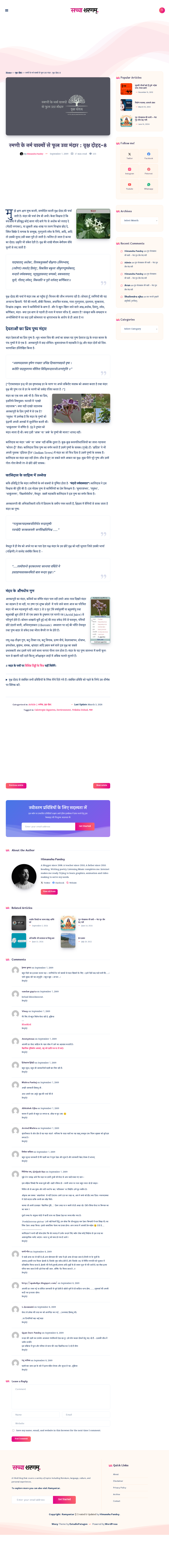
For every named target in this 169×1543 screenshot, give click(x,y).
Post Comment (21, 1447)
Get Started (83, 835)
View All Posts (53, 900)
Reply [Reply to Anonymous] (24, 1060)
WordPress (111, 1532)
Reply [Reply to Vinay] (24, 1036)
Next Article (101, 793)
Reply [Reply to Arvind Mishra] (24, 1149)
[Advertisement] (84, 45)
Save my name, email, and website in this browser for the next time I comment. (58, 1439)
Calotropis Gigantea (44, 718)
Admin (127, 269)
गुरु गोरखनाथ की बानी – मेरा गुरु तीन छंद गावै (90, 929)
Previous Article (16, 793)
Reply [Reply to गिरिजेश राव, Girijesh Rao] (24, 1249)
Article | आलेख (35, 713)
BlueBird (26, 1033)
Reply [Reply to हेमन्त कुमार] (24, 989)
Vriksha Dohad (80, 718)
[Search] (160, 10)
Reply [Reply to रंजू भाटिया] (24, 1378)
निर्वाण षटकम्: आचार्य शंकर (145, 109)
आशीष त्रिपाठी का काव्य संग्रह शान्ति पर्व (42, 929)
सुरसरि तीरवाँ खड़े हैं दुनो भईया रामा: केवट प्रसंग (146, 94)
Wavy (55, 1532)
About (116, 1482)
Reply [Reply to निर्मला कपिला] (24, 1169)
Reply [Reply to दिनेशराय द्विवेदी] (24, 1080)
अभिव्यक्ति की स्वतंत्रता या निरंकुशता (42, 946)
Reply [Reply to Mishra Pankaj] (24, 1106)
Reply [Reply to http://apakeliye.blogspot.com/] (24, 1304)
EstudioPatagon (78, 1532)
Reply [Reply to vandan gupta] (24, 1009)
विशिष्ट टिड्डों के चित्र (34, 674)
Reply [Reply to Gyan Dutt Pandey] (24, 1358)
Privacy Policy (119, 1495)
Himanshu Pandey (56, 868)
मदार (90, 718)
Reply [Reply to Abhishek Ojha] (24, 1126)
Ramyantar (68, 1522)
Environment (64, 718)
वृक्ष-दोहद (18, 80)
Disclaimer (118, 1489)
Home (9, 80)
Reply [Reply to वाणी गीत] (24, 1281)
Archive (116, 1502)
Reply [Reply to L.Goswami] (24, 1330)
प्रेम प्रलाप (81, 946)
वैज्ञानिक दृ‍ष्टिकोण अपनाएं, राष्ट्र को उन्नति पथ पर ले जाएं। (43, 1056)
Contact (116, 1509)
